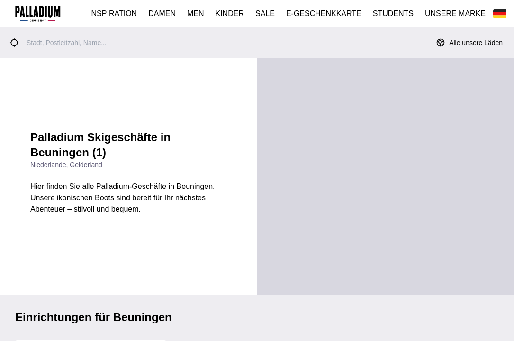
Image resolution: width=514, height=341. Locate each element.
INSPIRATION (113, 13)
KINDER (230, 13)
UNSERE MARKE (455, 13)
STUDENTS (393, 13)
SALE (265, 13)
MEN (195, 13)
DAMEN (162, 13)
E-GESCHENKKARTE (323, 13)
